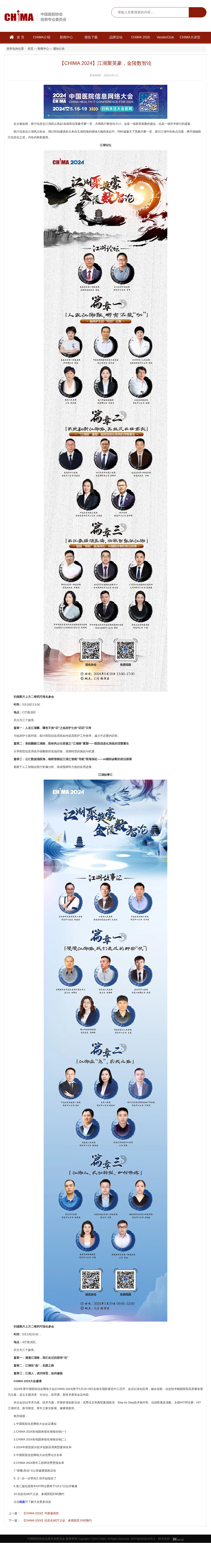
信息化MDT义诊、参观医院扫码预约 (41, 1494)
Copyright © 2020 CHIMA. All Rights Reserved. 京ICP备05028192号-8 (116, 1538)
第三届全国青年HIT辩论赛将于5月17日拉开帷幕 (46, 1486)
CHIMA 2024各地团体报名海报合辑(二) (41, 1439)
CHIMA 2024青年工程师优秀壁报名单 (40, 1462)
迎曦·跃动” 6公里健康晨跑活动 (36, 1470)
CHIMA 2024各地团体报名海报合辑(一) (41, 1431)
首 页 (16, 37)
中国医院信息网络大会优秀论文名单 (39, 1455)
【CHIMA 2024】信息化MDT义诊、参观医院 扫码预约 (57, 1520)
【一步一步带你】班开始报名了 (36, 1478)
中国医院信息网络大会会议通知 (36, 1423)
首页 (30, 48)
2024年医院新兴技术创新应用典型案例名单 (44, 1447)
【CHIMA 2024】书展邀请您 (40, 1513)
